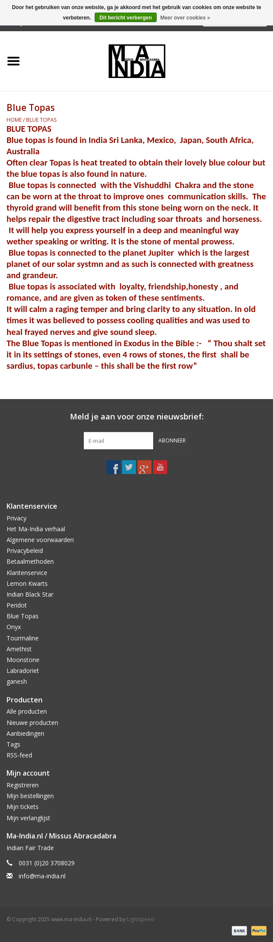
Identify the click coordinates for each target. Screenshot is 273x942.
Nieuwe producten (32, 722)
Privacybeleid (25, 550)
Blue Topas (41, 119)
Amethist (19, 649)
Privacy (16, 518)
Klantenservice (27, 572)
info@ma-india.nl (42, 876)
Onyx (14, 627)
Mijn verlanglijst (28, 818)
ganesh (17, 681)
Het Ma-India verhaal (36, 529)
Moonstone (23, 660)
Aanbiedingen (25, 733)
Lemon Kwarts (27, 583)
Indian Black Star (30, 594)
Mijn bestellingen (30, 796)
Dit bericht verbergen (125, 18)
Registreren (23, 785)
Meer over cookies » (185, 18)
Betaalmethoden (30, 561)
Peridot (17, 605)
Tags (13, 744)
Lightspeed (140, 919)
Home (14, 119)
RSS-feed (19, 755)
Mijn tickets (23, 806)
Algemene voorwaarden (40, 540)
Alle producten (27, 711)
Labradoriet (23, 670)
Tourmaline (23, 638)
